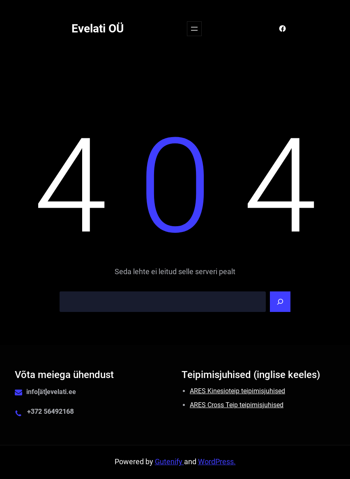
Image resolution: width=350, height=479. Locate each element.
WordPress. (217, 462)
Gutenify (169, 462)
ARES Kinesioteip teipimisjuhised (237, 391)
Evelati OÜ (97, 28)
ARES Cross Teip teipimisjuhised (236, 405)
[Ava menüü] (194, 28)
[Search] (280, 301)
